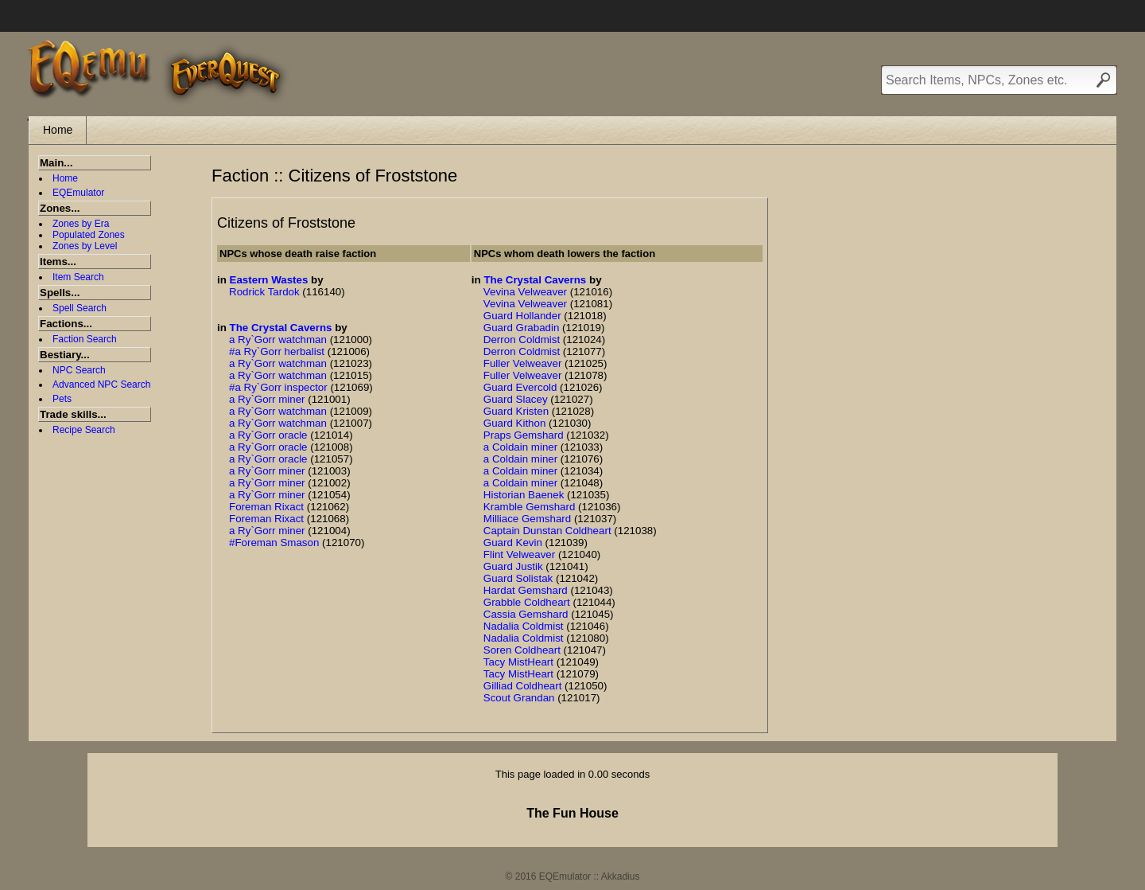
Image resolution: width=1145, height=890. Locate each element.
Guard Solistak (518, 578)
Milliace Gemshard (527, 519)
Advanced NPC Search (101, 384)
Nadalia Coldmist (523, 626)
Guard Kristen (516, 411)
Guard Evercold (520, 387)
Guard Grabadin (521, 328)
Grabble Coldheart (526, 602)
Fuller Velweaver (522, 363)
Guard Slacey (515, 399)
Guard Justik (513, 566)
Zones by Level (84, 246)
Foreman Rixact (266, 507)
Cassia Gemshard (526, 614)
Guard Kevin (512, 542)
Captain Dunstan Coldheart (547, 531)
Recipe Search (83, 429)
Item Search (78, 277)
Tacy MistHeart (518, 662)
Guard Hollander (522, 316)
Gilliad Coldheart (522, 686)
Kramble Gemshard (529, 507)
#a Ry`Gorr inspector (278, 387)
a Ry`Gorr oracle (268, 435)
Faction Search (84, 339)
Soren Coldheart (522, 650)
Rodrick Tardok (264, 292)
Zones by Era (80, 223)
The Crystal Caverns (281, 328)
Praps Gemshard (523, 435)
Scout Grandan (519, 698)
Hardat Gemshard (525, 590)
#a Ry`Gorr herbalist (276, 351)
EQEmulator (78, 192)
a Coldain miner (520, 447)
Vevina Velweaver (525, 292)
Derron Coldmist (521, 339)
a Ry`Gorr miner (267, 399)
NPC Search (79, 370)
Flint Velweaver (519, 554)
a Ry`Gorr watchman (278, 339)
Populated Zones (88, 234)
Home (57, 129)
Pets (62, 398)
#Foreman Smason (274, 542)
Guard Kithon (514, 423)
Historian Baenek (524, 495)
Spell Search (79, 308)
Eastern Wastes (269, 280)
